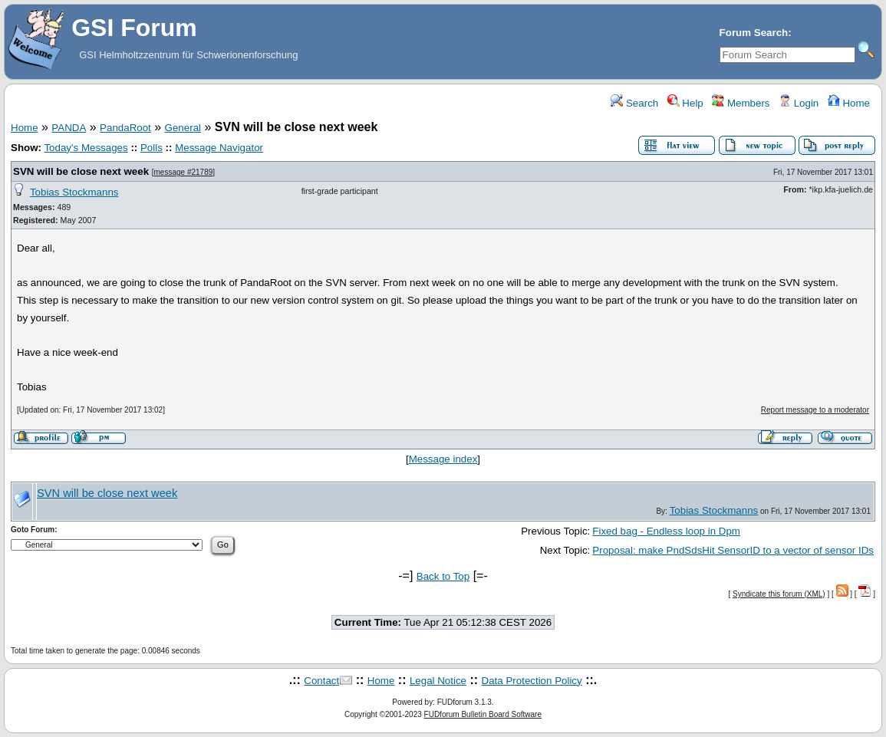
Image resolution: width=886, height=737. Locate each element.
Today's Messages (85, 147)
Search (634, 103)
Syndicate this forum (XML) (779, 594)
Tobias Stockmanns (74, 192)
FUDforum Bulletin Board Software (483, 714)
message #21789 (183, 172)
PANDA (68, 127)
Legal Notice (438, 680)
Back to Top (443, 576)
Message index (443, 459)
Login (798, 103)
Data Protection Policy (532, 680)
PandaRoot (125, 127)
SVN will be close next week (81, 171)
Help (685, 103)
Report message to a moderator (815, 410)
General (183, 127)
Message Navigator (219, 147)
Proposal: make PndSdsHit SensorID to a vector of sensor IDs (733, 550)
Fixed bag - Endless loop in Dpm (666, 531)
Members (740, 103)
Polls (151, 147)
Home (849, 103)
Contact (321, 680)
